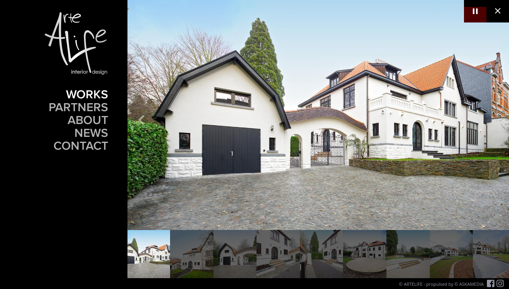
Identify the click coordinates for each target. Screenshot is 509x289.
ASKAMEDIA (471, 284)
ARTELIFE (413, 284)
